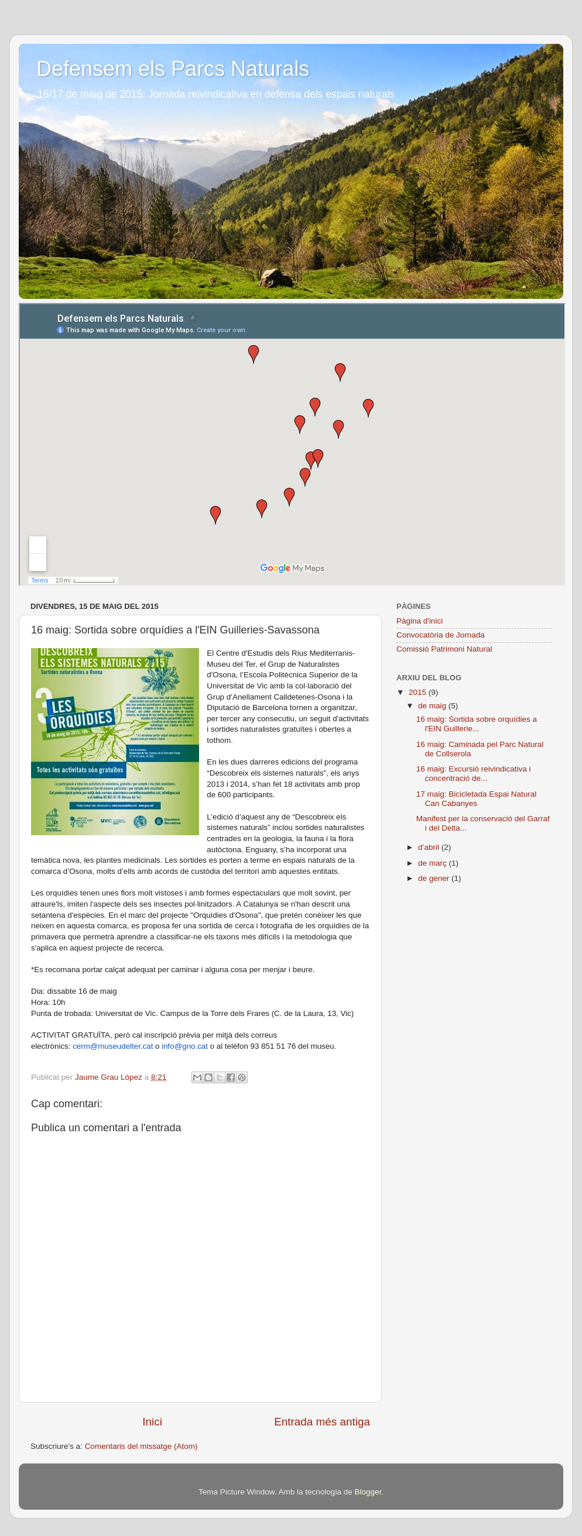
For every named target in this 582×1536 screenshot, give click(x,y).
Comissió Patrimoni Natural (444, 649)
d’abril (429, 847)
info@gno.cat (185, 1046)
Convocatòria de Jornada (440, 635)
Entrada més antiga (322, 1422)
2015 (419, 692)
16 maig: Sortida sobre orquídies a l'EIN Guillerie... (476, 724)
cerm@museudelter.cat (113, 1046)
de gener (434, 878)
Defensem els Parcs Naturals (172, 69)
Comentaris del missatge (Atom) (141, 1446)
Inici (152, 1422)
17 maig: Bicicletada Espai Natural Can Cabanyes (476, 799)
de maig (433, 705)
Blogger (367, 1491)
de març (433, 863)
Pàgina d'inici (419, 621)
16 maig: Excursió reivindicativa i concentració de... (473, 773)
